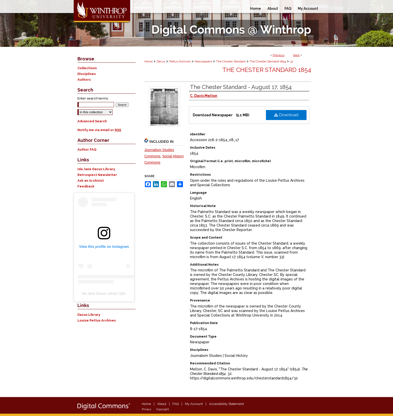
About (161, 404)
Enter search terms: (93, 98)
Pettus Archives (180, 61)
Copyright (162, 409)
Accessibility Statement (226, 404)
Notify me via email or (99, 130)
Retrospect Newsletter (97, 175)
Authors (84, 79)
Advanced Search (92, 121)
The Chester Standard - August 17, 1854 (241, 87)
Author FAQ (86, 149)
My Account (194, 404)
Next (296, 55)
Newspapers (203, 61)
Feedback (85, 186)
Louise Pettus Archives (96, 320)
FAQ (175, 404)
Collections (87, 68)
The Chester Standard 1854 (268, 61)
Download (286, 115)
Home (148, 61)
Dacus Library (88, 315)
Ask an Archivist (90, 180)
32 (291, 61)
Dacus (161, 61)
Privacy (146, 409)
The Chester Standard (231, 61)
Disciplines (86, 74)
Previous (278, 55)
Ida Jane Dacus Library (96, 169)
